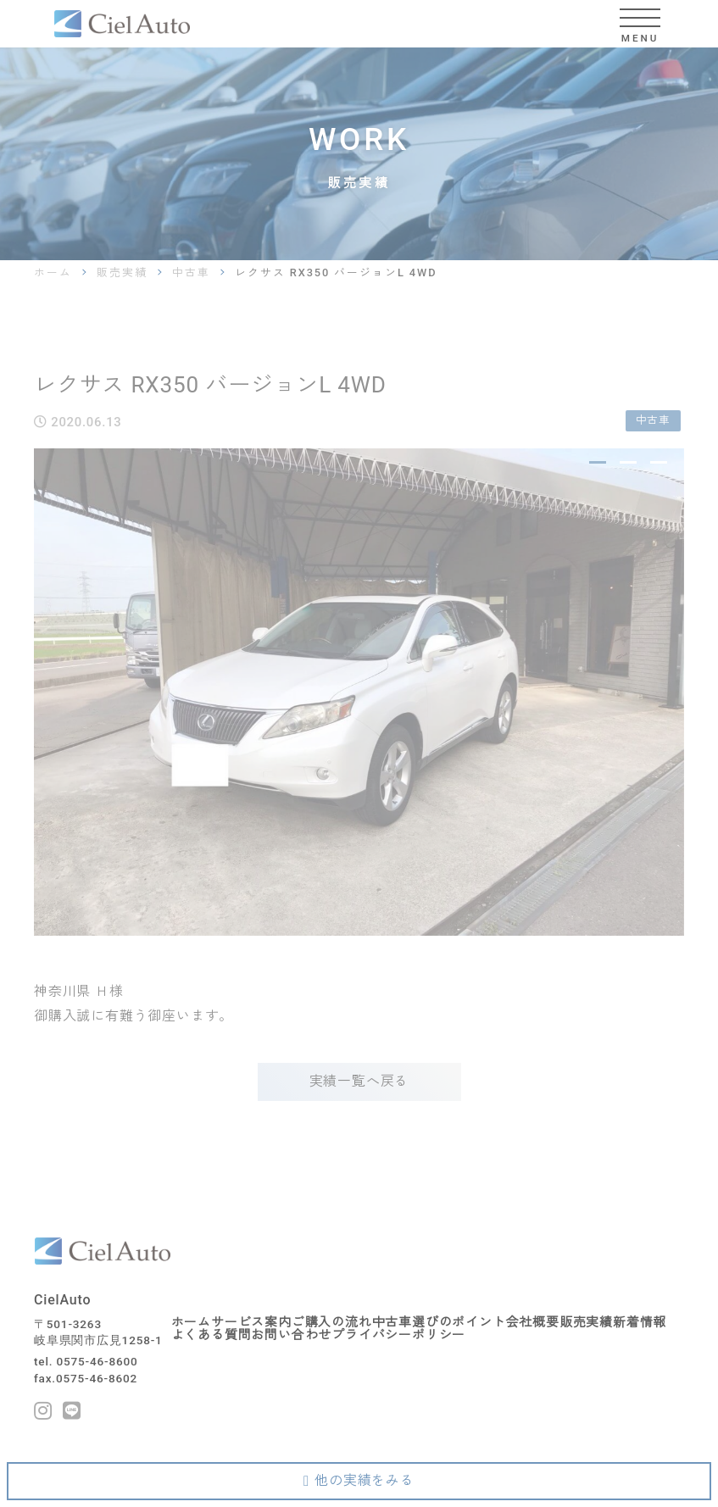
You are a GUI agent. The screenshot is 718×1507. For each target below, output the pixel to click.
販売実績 (122, 272)
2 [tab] (628, 462)
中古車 (191, 272)
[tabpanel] (359, 692)
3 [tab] (658, 462)
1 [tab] (597, 462)
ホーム (53, 272)
